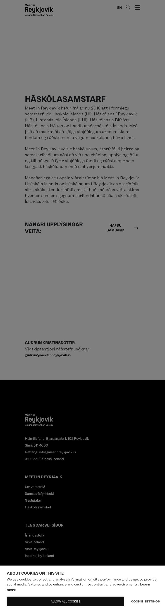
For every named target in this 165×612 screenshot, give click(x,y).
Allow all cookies (65, 601)
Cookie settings (144, 601)
